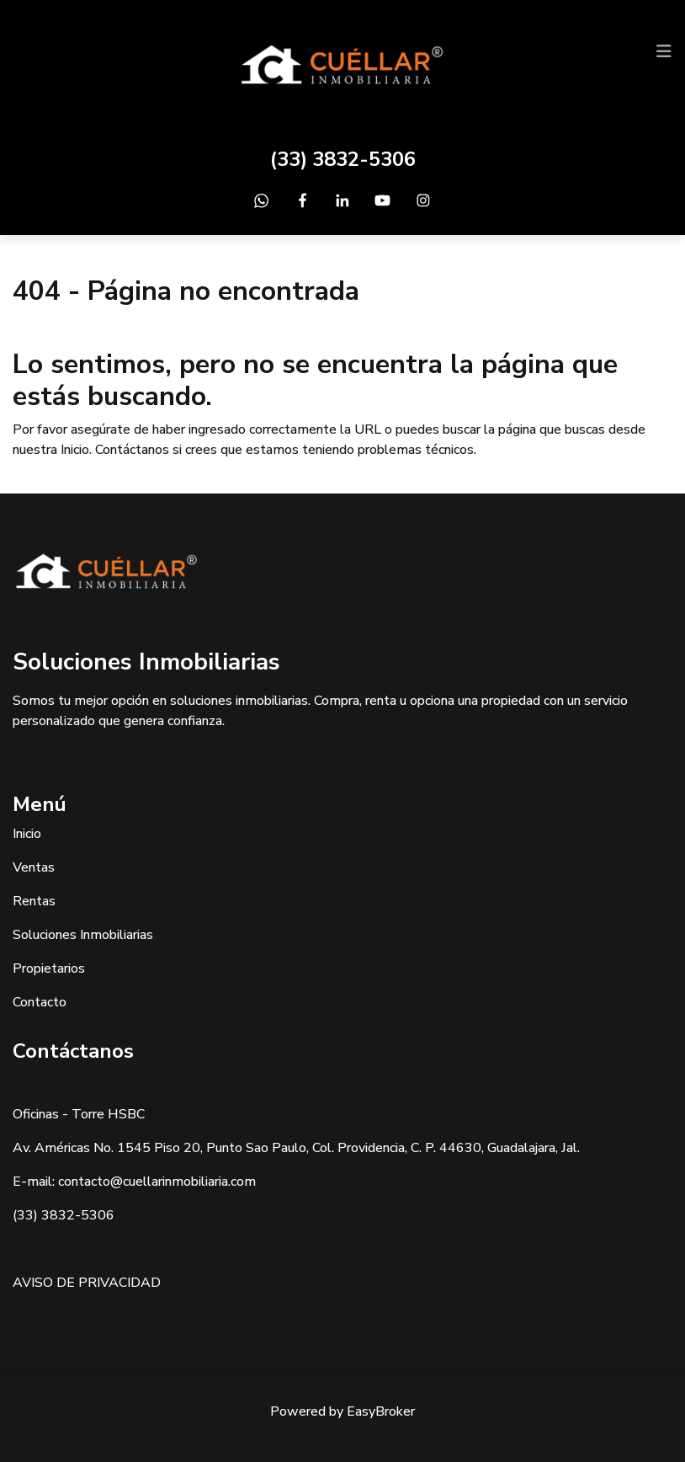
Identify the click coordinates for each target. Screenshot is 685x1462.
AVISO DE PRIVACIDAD (87, 1282)
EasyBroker (381, 1411)
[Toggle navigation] (664, 51)
